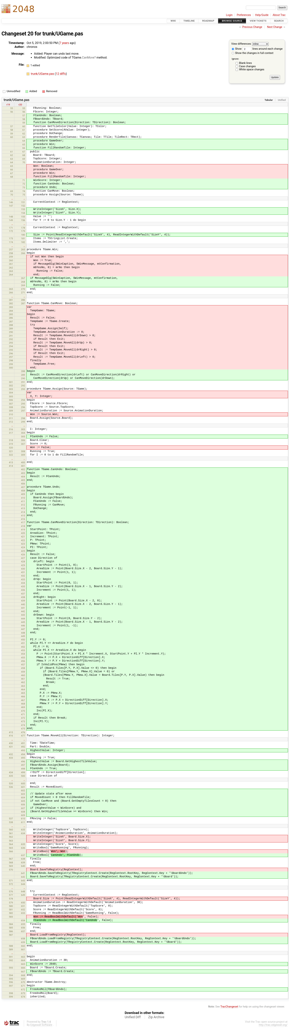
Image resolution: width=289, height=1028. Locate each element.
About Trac (279, 15)
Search (279, 20)
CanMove (88, 57)
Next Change (274, 27)
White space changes (251, 69)
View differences (241, 44)
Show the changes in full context (252, 53)
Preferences (244, 15)
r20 (20, 104)
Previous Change (252, 27)
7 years (64, 43)
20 (30, 33)
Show (237, 48)
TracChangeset (229, 1006)
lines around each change (263, 48)
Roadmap (208, 20)
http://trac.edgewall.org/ (273, 1025)
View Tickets (258, 20)
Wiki (173, 20)
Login (229, 15)
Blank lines (245, 63)
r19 (8, 104)
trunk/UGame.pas (62, 33)
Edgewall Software (41, 1025)
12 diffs (61, 74)
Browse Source (232, 20)
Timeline (189, 20)
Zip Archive (156, 1017)
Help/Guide (261, 15)
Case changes (247, 66)
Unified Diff (133, 1017)
